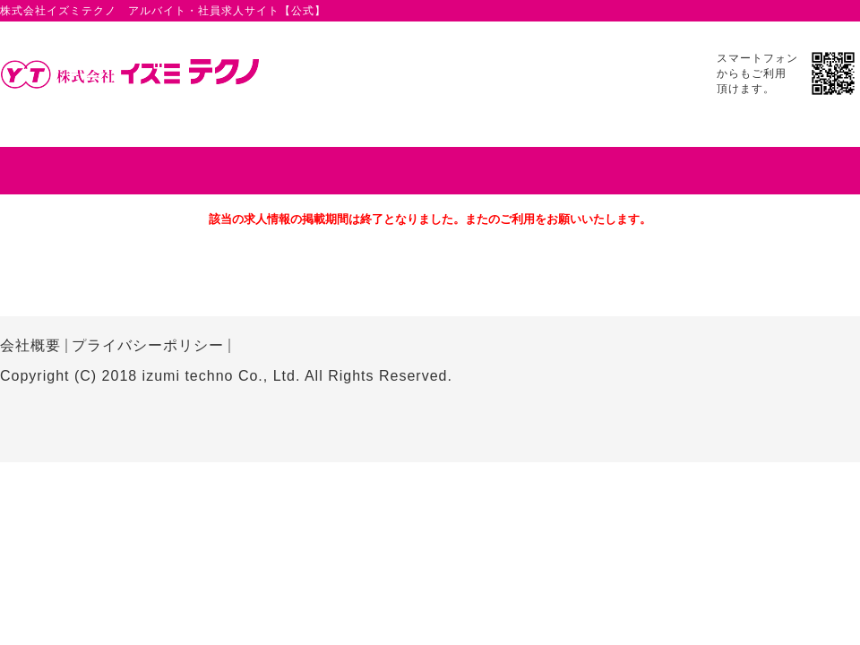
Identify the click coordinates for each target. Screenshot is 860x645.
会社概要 (30, 346)
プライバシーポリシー (148, 346)
